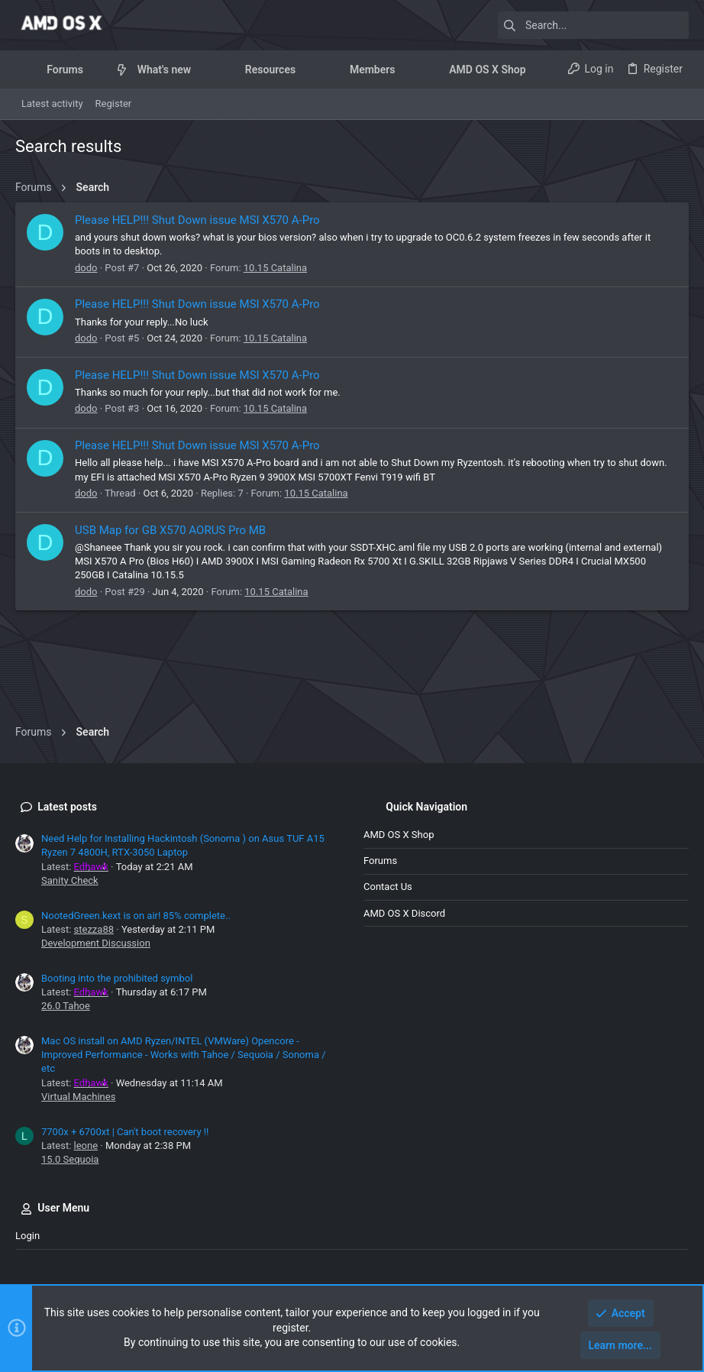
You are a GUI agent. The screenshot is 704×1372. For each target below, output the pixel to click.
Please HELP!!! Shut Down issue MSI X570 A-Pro (197, 220)
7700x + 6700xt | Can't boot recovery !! (124, 1131)
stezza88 (94, 929)
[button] (95, 69)
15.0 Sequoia (69, 1159)
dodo (86, 267)
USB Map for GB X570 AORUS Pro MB (170, 530)
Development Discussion (95, 943)
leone (86, 1145)
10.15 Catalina (275, 267)
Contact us (387, 886)
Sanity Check (69, 880)
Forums (380, 860)
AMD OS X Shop (398, 834)
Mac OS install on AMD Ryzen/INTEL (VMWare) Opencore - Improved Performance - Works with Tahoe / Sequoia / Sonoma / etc (183, 1054)
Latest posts (67, 807)
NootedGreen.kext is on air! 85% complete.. (136, 915)
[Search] (593, 25)
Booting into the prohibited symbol (116, 978)
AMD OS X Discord (404, 913)
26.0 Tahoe (65, 1005)
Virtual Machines (78, 1096)
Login (27, 1235)
